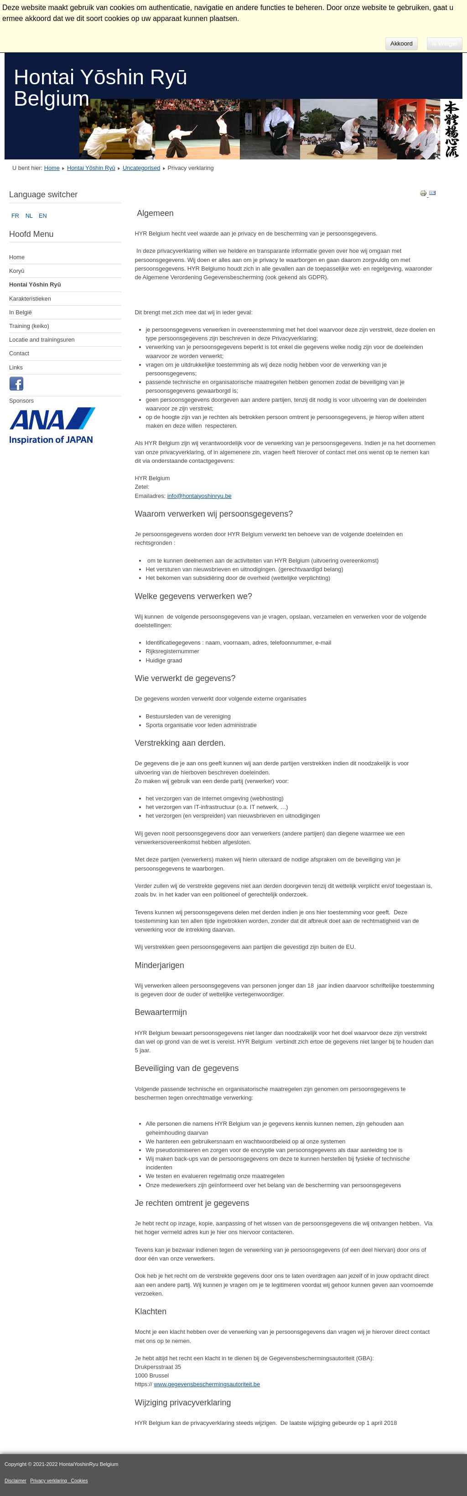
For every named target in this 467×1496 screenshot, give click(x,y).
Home (52, 167)
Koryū (16, 270)
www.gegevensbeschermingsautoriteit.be (207, 1384)
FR (16, 215)
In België (20, 312)
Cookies (79, 1480)
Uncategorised (142, 167)
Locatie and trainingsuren (42, 339)
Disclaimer (15, 1480)
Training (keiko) (29, 326)
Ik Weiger (444, 43)
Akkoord (401, 43)
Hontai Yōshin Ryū (91, 167)
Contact (19, 353)
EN (43, 215)
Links (16, 367)
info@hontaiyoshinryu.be (199, 495)
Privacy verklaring (50, 1480)
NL (30, 215)
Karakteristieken (30, 298)
